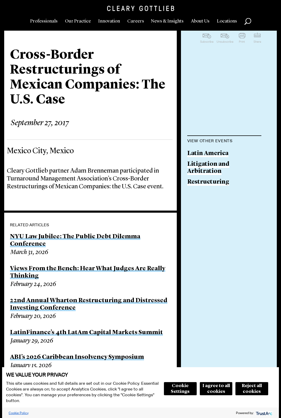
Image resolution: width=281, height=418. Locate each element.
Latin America (207, 154)
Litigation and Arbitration (208, 168)
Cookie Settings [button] (180, 388)
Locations (227, 21)
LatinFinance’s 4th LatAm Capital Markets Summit (86, 332)
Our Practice (78, 21)
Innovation (109, 21)
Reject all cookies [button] (252, 388)
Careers (135, 21)
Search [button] (247, 21)
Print (242, 41)
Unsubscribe (225, 41)
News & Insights (167, 21)
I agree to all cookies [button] (216, 388)
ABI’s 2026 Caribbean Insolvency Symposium (77, 357)
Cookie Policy (19, 413)
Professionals (44, 21)
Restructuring (208, 182)
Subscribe (206, 41)
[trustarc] (263, 413)
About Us (200, 21)
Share (257, 41)
